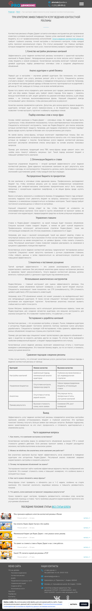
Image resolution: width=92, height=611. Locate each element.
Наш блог (11, 591)
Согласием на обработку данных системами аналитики (35, 606)
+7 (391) (58, 5)
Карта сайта (12, 599)
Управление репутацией (18, 583)
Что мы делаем (13, 570)
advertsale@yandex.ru (52, 576)
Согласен (84, 604)
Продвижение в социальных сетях (21, 581)
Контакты (11, 596)
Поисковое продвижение (18, 573)
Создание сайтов (16, 586)
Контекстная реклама (17, 575)
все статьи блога (61, 506)
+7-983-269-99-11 (50, 570)
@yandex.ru (59, 2)
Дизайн (13, 578)
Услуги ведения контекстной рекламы (68, 39)
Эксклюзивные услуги (18, 588)
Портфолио (12, 594)
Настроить (73, 604)
